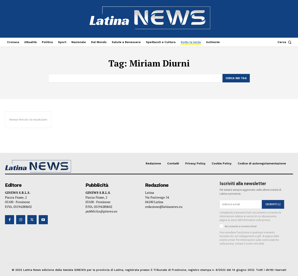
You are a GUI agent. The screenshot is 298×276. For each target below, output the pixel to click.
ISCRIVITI (273, 204)
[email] (241, 204)
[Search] (236, 78)
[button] (285, 42)
